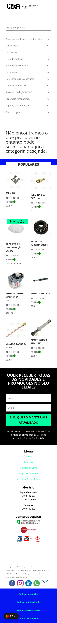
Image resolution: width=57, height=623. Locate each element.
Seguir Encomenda (28, 473)
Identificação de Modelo (28, 479)
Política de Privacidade (28, 602)
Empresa (28, 462)
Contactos (28, 456)
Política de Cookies (28, 594)
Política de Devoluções (28, 610)
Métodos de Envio (28, 467)
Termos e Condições (28, 618)
